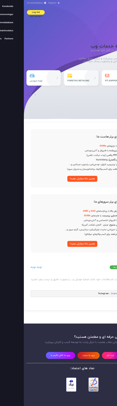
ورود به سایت (65, 355)
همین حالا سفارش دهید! (58, 178)
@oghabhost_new (96, 293)
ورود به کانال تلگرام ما (36, 355)
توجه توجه (12, 267)
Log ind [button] (12, 12)
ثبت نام (86, 355)
